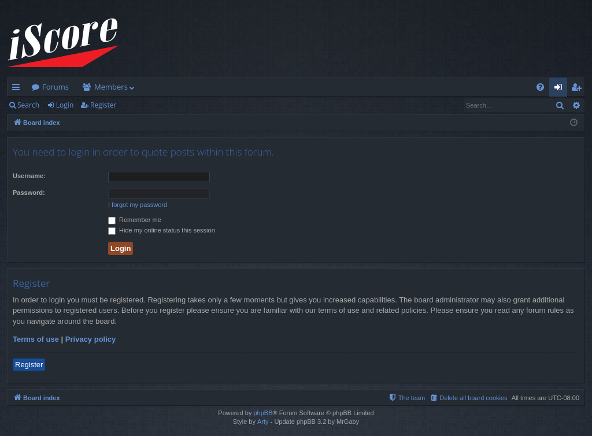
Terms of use (36, 339)
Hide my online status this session (161, 230)
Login (64, 105)
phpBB (262, 412)
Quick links (18, 89)
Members (111, 87)
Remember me (134, 219)
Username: (29, 175)
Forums (55, 87)
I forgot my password (137, 204)
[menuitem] (540, 87)
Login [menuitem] (560, 89)
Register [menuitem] (578, 89)
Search (28, 105)
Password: (29, 192)
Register (103, 105)
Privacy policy (90, 339)
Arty (263, 421)
